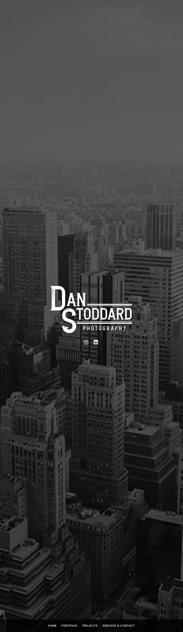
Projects (90, 626)
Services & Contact (119, 626)
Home (52, 626)
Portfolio (69, 626)
